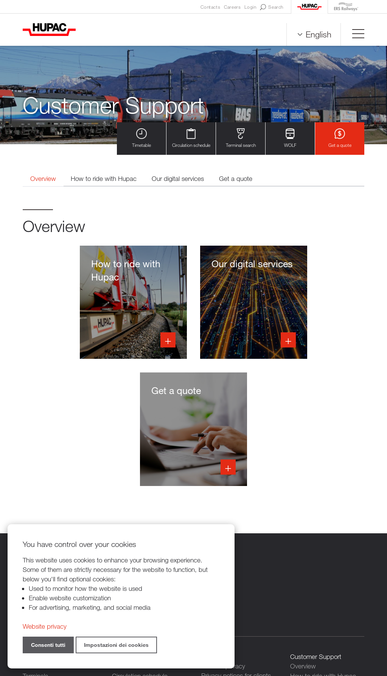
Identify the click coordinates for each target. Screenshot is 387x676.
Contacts (210, 7)
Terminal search (241, 138)
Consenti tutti (48, 645)
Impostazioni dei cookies (116, 645)
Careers (232, 7)
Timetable (141, 138)
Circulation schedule (191, 138)
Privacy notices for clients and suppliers (236, 553)
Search (271, 7)
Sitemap (274, 634)
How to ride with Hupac (105, 179)
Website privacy (45, 626)
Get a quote (339, 138)
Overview (43, 179)
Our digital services (179, 179)
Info (75, 303)
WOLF (290, 138)
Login (250, 7)
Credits (248, 634)
